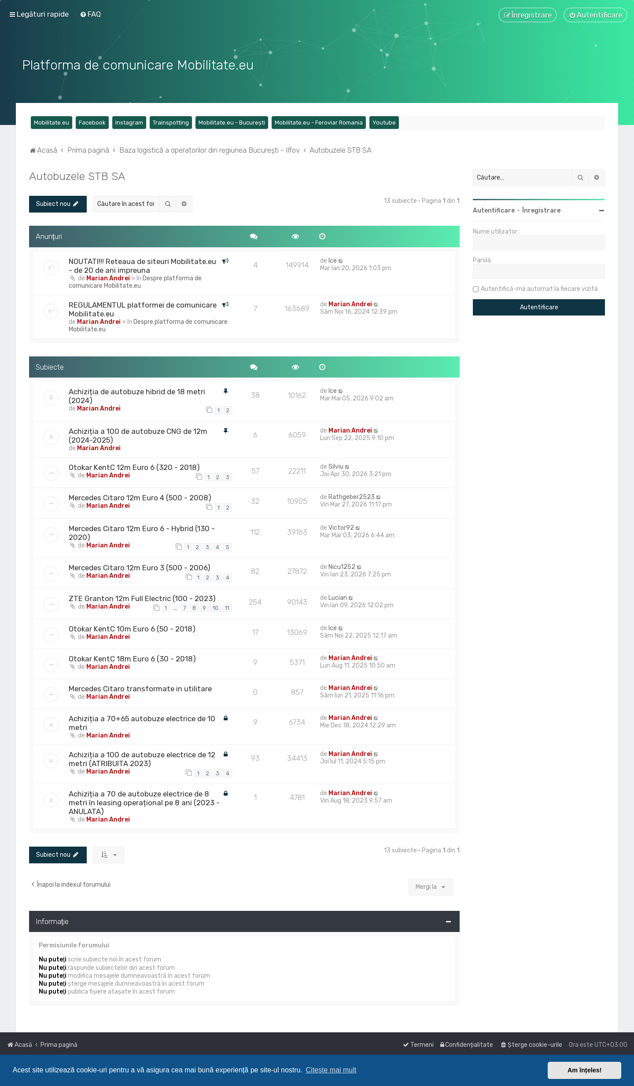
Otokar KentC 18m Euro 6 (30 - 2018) (132, 657)
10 (215, 607)
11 (227, 607)
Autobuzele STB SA (77, 175)
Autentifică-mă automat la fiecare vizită (539, 288)
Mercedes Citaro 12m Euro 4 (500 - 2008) (140, 496)
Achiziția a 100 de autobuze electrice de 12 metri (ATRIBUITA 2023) (142, 758)
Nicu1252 (341, 566)
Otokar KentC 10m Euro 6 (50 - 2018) (132, 628)
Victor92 (341, 526)
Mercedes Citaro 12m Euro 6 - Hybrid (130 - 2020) (142, 531)
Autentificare (494, 209)
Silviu (335, 466)
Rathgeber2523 (351, 496)
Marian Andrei (108, 277)
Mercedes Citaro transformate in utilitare (140, 687)
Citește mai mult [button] (331, 1070)
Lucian (337, 596)
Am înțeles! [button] (585, 1070)
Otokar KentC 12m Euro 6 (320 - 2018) (134, 466)
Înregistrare (541, 209)
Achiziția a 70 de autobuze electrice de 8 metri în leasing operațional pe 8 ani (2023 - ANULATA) (144, 802)
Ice (332, 259)
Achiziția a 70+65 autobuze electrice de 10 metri (142, 722)
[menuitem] (90, 14)
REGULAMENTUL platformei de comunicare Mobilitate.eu (143, 308)
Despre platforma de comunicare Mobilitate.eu (135, 280)
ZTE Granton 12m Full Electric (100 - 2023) (142, 597)
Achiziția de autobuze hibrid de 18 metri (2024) (137, 395)
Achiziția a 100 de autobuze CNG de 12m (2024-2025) (138, 435)
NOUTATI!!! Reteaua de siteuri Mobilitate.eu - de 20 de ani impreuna (142, 264)
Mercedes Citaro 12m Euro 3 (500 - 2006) (139, 566)
